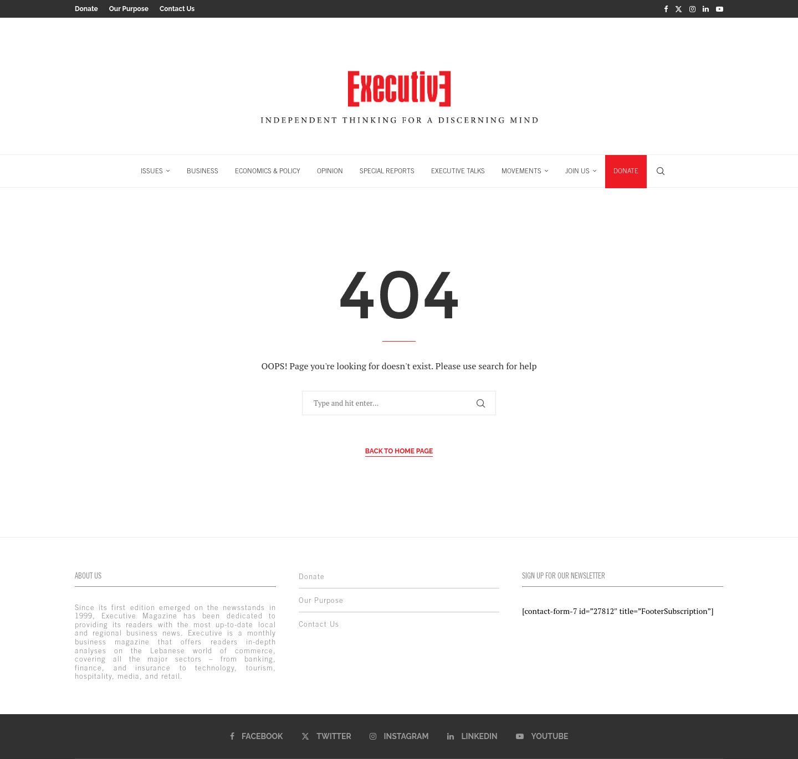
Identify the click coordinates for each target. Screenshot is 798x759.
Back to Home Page (399, 451)
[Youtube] (719, 9)
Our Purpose (129, 9)
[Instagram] (692, 9)
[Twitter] (678, 9)
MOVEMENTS (521, 170)
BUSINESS (202, 170)
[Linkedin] (706, 9)
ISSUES (152, 170)
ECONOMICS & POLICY (267, 170)
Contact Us (177, 9)
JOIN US (577, 170)
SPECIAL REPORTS (387, 170)
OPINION (330, 170)
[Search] (660, 170)
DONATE (625, 170)
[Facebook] (666, 9)
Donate (86, 9)
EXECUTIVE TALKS (458, 170)
